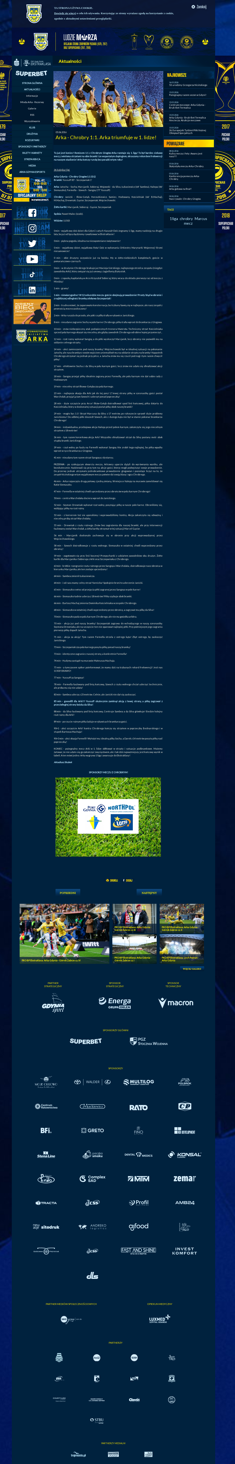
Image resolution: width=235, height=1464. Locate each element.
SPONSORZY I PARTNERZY (32, 146)
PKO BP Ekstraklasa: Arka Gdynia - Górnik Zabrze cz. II (180, 928)
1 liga (174, 218)
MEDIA (32, 165)
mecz (188, 223)
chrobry (186, 218)
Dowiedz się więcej (65, 13)
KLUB (32, 127)
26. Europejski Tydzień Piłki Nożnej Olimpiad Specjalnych (187, 131)
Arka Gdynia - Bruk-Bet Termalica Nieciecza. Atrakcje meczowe (187, 119)
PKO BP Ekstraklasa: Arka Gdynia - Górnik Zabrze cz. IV (51, 960)
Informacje (32, 95)
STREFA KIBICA (32, 159)
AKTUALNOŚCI (32, 89)
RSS (32, 114)
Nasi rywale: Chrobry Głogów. (185, 198)
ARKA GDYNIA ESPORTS (32, 172)
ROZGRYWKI (32, 140)
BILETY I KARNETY (32, 152)
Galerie (32, 108)
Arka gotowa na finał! (180, 188)
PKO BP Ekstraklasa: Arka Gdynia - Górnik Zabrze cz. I (132, 959)
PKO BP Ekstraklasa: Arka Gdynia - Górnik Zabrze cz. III (132, 928)
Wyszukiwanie (32, 121)
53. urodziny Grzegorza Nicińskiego (188, 85)
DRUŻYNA (32, 133)
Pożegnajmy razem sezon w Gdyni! (187, 95)
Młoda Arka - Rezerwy (32, 102)
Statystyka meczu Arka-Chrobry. (186, 166)
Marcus (200, 218)
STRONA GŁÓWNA (32, 83)
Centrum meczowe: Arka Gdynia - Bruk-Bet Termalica (187, 106)
